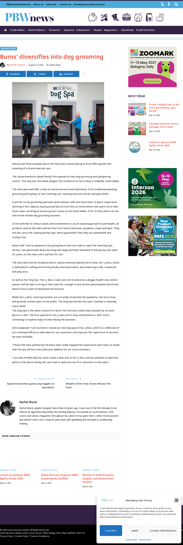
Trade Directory (145, 29)
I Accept (111, 530)
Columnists (82, 29)
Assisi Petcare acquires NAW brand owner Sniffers (59, 476)
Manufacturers (8, 48)
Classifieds (127, 29)
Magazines (110, 29)
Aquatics (69, 29)
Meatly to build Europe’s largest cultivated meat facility (98, 478)
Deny (135, 530)
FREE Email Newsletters (18, 4)
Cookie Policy (131, 539)
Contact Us (65, 4)
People (98, 29)
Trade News (17, 29)
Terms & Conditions (39, 536)
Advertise (51, 4)
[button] (176, 500)
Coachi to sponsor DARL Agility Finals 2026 (15, 476)
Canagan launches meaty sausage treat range (163, 125)
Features (54, 29)
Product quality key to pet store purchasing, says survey (164, 107)
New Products (36, 29)
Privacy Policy (145, 539)
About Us (38, 4)
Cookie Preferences (163, 530)
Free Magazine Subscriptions (89, 4)
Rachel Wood (17, 65)
